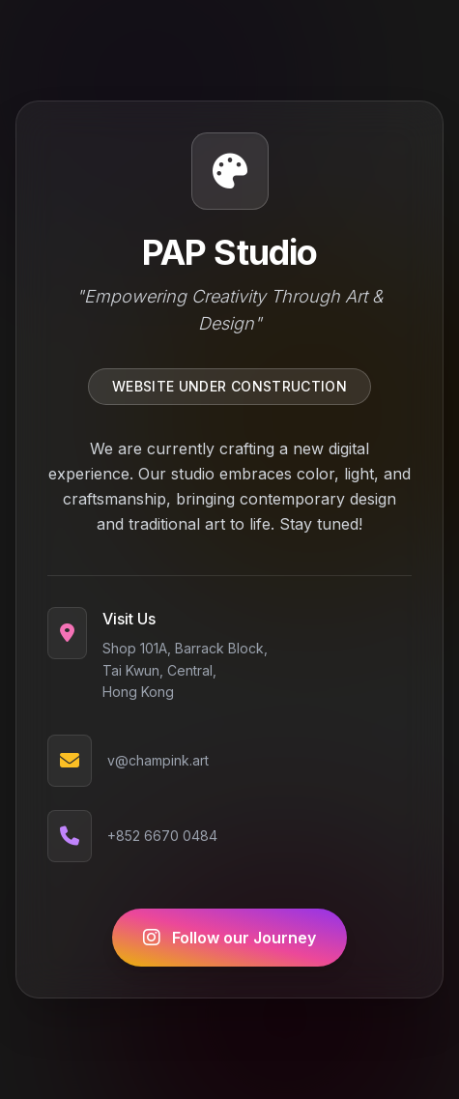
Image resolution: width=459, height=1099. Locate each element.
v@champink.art (158, 761)
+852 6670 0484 (162, 836)
